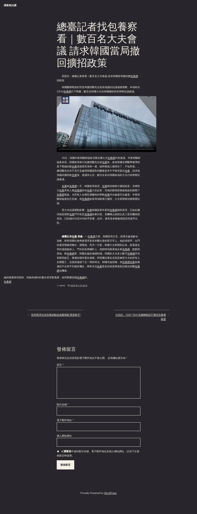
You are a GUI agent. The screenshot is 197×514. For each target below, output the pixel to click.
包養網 (134, 76)
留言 (60, 364)
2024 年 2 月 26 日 (78, 285)
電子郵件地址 (65, 420)
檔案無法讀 (10, 5)
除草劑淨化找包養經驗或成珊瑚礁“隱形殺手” (56, 314)
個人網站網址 (64, 435)
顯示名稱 (63, 404)
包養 (104, 162)
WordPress (110, 493)
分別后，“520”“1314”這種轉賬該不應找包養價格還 (140, 317)
